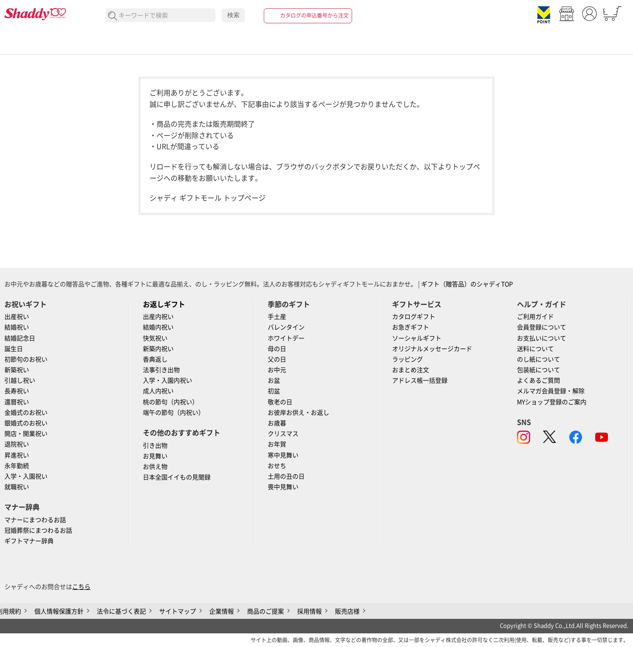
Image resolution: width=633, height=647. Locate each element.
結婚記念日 (19, 338)
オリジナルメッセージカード (432, 349)
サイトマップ (177, 611)
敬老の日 (280, 402)
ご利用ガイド (535, 317)
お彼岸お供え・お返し (298, 412)
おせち (277, 466)
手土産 (277, 317)
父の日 (277, 359)
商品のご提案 (265, 611)
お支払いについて (541, 338)
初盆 (274, 391)
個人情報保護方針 (59, 611)
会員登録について (541, 327)
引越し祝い (19, 380)
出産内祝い (158, 317)
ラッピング (407, 359)
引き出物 (155, 445)
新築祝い (16, 370)
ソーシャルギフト (416, 338)
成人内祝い (158, 391)
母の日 (277, 349)
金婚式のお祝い (25, 412)
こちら (81, 587)
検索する (112, 16)
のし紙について (538, 359)
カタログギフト (413, 317)
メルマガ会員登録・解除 (551, 391)
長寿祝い (16, 391)
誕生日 (13, 349)
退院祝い (16, 444)
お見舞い (155, 456)
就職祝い (16, 487)
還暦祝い (16, 402)
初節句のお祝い (25, 359)
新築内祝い (158, 349)
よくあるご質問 (538, 380)
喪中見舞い (283, 487)
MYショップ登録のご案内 (551, 402)
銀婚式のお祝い (25, 423)
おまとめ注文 (410, 370)
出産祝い (16, 317)
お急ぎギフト (410, 327)
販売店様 (347, 611)
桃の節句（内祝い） (170, 402)
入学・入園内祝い (167, 380)
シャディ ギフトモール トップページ (207, 197)
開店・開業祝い (25, 434)
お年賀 (277, 444)
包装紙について (538, 370)
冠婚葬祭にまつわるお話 (38, 530)
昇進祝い (16, 455)
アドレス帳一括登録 (419, 380)
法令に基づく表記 (121, 611)
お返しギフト (164, 304)
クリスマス (283, 434)
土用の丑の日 (286, 476)
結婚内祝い (158, 327)
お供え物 (155, 467)
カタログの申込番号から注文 (314, 15)
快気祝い (155, 338)
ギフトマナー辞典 (29, 541)
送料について (535, 349)
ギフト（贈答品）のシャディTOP (467, 284)
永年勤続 (16, 466)
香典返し (155, 359)
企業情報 (221, 611)
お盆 (274, 380)
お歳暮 (277, 423)
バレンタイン (286, 327)
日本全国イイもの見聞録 (177, 477)
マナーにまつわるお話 (35, 520)
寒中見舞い (283, 455)
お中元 (277, 370)
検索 (233, 14)
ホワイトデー (286, 338)
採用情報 (309, 611)
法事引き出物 (161, 370)
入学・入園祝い (25, 476)
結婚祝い (16, 327)
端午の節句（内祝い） (173, 412)
